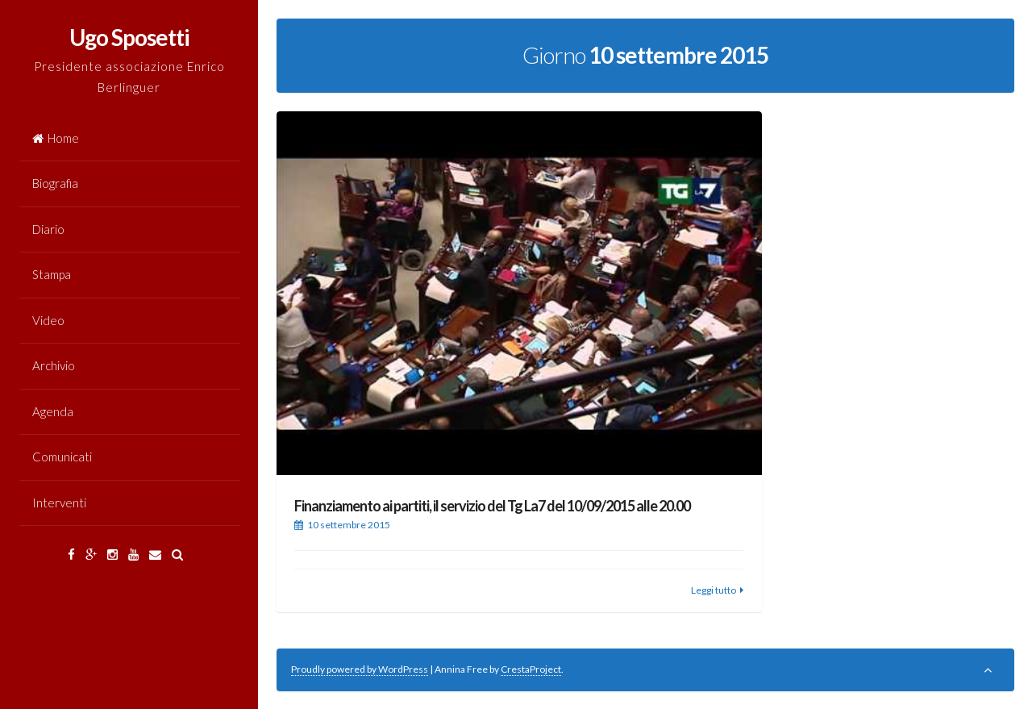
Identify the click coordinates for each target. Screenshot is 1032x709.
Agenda (52, 411)
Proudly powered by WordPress (359, 669)
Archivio (53, 365)
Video (48, 320)
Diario (48, 229)
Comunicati (62, 456)
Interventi (59, 502)
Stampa (51, 274)
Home (55, 138)
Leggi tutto (713, 590)
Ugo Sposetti (129, 37)
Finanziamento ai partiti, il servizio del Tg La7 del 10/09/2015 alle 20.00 (492, 506)
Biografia (55, 183)
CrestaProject (531, 669)
